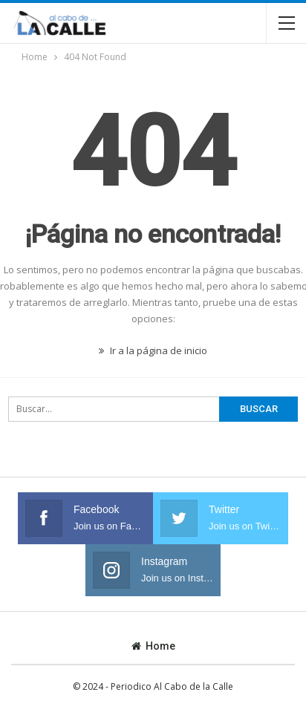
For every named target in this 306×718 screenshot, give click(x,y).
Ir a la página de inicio (153, 350)
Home (153, 646)
